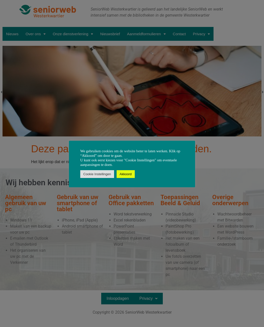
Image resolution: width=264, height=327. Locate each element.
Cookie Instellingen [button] (97, 174)
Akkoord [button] (126, 174)
